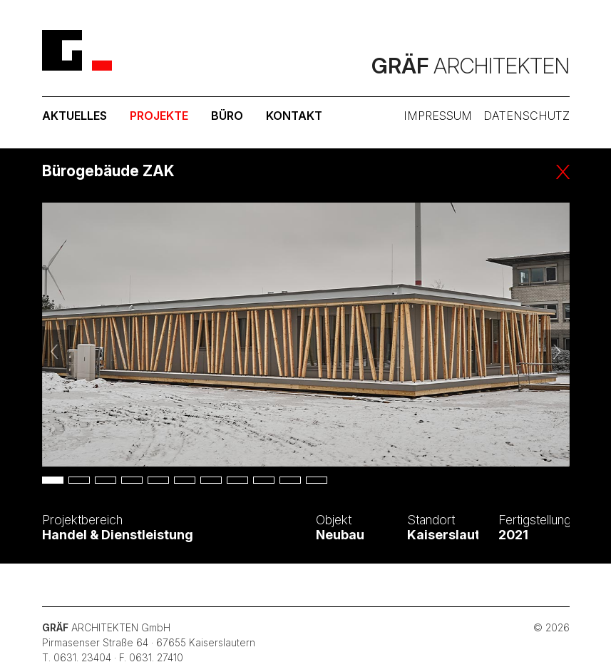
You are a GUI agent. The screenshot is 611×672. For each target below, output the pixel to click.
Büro (227, 115)
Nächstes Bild (556, 351)
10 (290, 480)
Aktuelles (74, 115)
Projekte (159, 115)
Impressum (438, 115)
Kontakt (294, 115)
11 (316, 480)
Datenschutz (526, 115)
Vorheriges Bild (55, 351)
